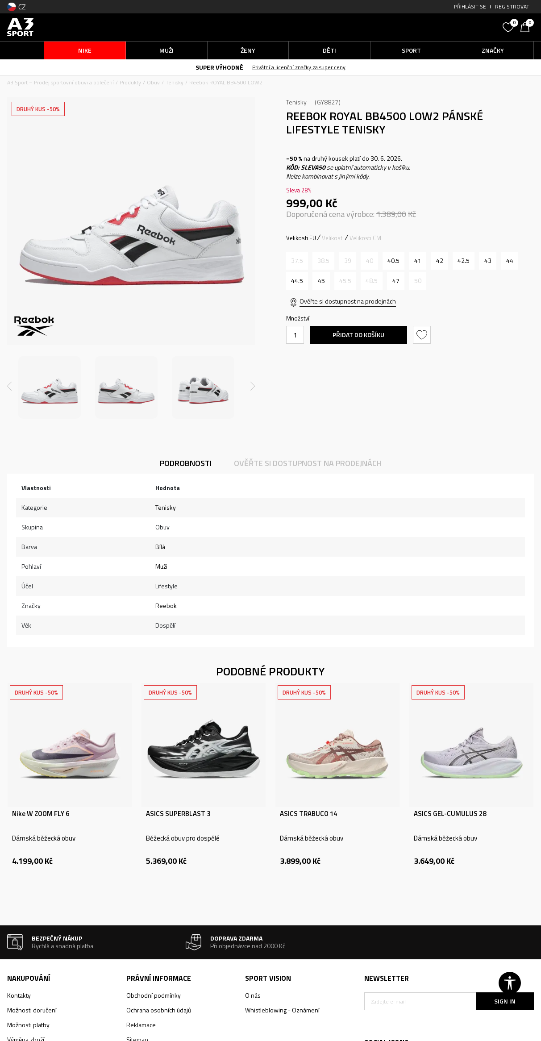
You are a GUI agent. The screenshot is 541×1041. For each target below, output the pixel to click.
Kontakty (19, 995)
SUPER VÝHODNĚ (219, 67)
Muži (161, 566)
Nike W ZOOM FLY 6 (40, 813)
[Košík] (527, 26)
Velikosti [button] (333, 237)
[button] (431, 27)
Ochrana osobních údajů (158, 1010)
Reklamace (141, 1024)
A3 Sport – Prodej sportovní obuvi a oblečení (60, 82)
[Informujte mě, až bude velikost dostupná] (297, 261)
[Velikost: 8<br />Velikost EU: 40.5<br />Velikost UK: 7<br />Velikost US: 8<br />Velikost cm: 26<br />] (393, 261)
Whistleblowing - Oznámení (282, 1010)
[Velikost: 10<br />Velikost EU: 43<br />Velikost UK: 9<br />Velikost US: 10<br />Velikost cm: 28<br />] (487, 261)
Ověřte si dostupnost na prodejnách (348, 301)
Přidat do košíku (358, 334)
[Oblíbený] (509, 26)
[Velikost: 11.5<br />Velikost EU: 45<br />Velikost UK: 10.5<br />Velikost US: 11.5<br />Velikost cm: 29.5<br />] (321, 281)
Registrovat (512, 6)
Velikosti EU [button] (301, 237)
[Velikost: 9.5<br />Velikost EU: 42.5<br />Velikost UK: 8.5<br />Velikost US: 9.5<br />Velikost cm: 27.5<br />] (463, 261)
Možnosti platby (28, 1024)
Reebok (166, 605)
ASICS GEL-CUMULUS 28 (450, 813)
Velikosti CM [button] (365, 237)
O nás (253, 995)
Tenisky (174, 82)
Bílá (160, 546)
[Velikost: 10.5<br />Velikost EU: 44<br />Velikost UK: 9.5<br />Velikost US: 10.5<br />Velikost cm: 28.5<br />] (509, 261)
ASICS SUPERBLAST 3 (178, 813)
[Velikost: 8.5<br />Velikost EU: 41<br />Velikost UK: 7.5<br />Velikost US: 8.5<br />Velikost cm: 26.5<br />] (417, 261)
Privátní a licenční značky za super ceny (298, 67)
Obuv (153, 82)
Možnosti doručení (32, 1010)
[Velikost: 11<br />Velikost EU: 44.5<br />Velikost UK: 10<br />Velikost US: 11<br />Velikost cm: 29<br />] (297, 281)
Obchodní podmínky (153, 995)
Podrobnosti (186, 463)
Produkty (130, 82)
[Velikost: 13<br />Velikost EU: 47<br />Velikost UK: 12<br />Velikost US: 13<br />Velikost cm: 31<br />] (395, 281)
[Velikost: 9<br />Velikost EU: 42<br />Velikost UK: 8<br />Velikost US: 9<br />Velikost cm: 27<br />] (439, 261)
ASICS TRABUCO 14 (308, 813)
